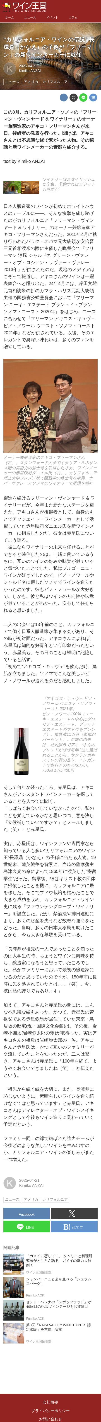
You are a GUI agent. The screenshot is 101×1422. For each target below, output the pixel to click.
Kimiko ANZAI (30, 71)
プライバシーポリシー (50, 1411)
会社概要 (50, 1402)
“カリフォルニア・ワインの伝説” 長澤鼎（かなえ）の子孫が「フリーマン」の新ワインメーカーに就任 (48, 47)
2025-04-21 (28, 66)
